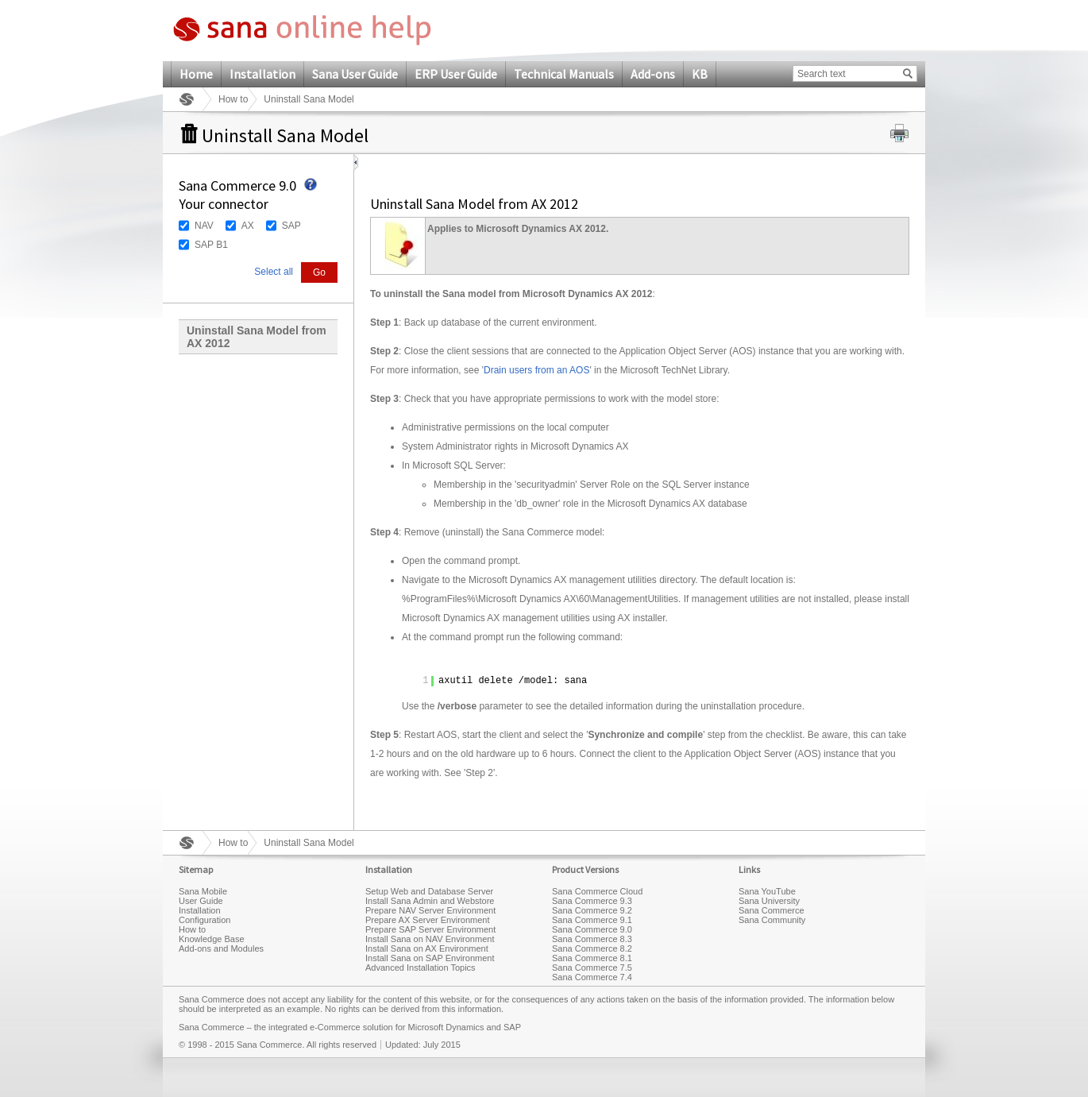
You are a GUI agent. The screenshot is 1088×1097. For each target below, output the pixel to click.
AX (247, 225)
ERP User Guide (456, 74)
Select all (273, 271)
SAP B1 (211, 244)
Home (196, 74)
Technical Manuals (564, 74)
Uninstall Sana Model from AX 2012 (256, 337)
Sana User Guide (355, 74)
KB (700, 74)
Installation (262, 74)
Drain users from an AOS (536, 370)
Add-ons (653, 74)
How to (233, 99)
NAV (204, 225)
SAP (291, 225)
